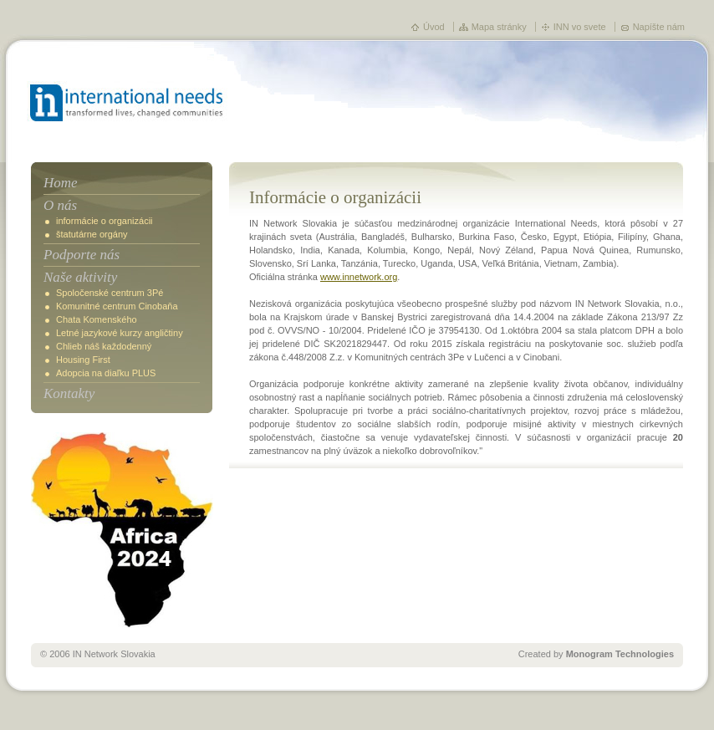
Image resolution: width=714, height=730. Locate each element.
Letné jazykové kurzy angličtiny (119, 333)
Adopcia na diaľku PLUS (106, 373)
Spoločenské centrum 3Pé (109, 293)
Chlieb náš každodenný (103, 346)
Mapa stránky (499, 27)
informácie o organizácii (104, 221)
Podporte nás (81, 255)
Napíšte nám (659, 27)
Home (60, 183)
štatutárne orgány (92, 234)
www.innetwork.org (358, 277)
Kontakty (68, 393)
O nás (60, 205)
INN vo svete (579, 27)
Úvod (434, 27)
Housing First (83, 360)
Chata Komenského (96, 319)
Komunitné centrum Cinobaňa (117, 306)
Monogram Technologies (620, 654)
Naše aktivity (80, 277)
